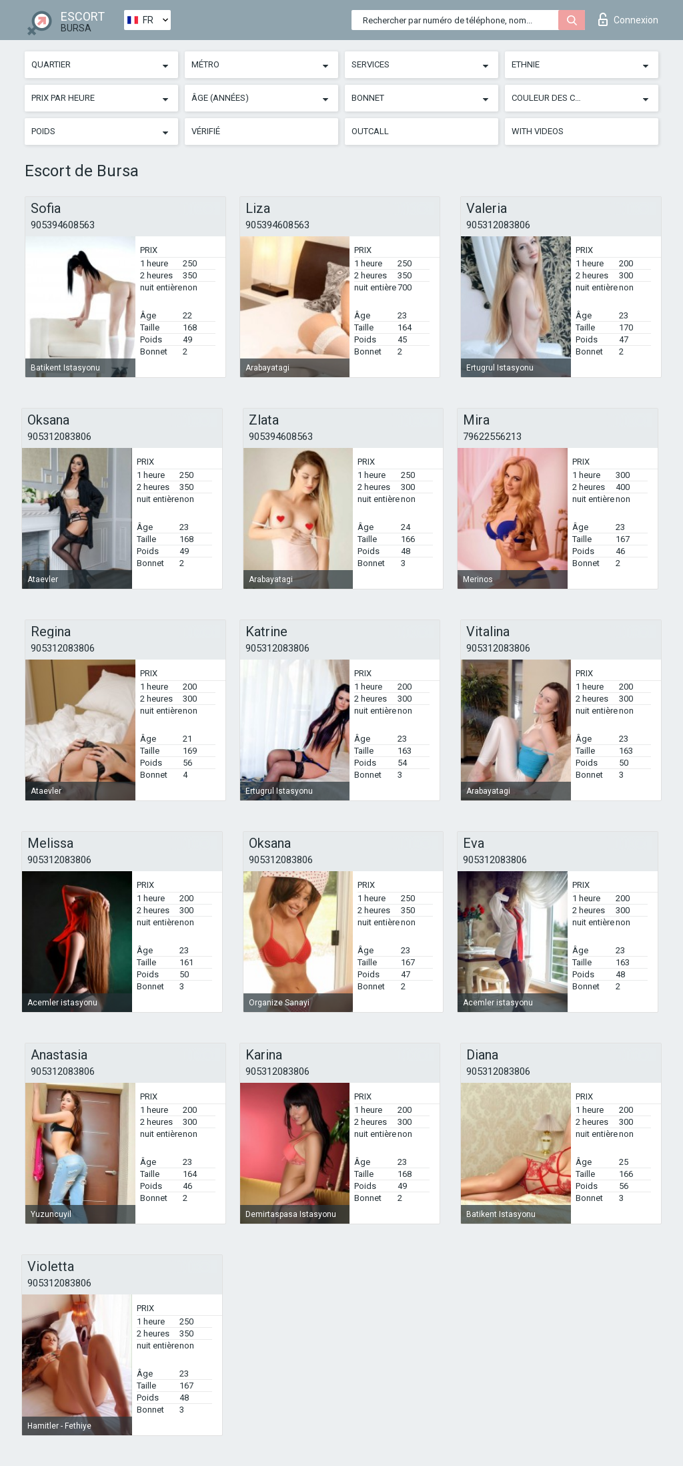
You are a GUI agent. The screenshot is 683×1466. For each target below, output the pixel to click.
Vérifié (205, 131)
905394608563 (63, 225)
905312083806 (498, 225)
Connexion (628, 19)
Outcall (370, 131)
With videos (538, 131)
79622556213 (492, 437)
